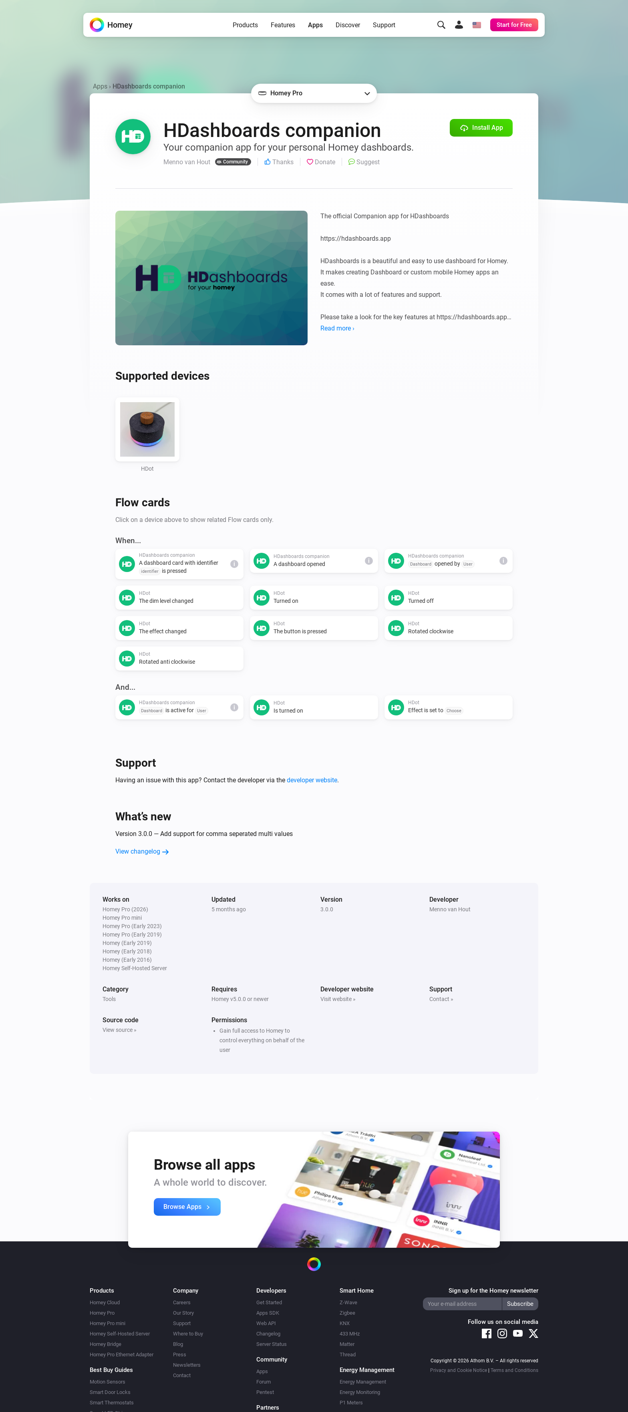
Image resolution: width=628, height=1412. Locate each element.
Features (283, 25)
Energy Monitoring (360, 1392)
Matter (347, 1344)
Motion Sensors (107, 1382)
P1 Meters (351, 1403)
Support (384, 25)
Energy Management (363, 1382)
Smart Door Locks (110, 1392)
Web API (266, 1323)
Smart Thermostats (112, 1403)
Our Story (183, 1313)
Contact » (441, 999)
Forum (263, 1382)
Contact (182, 1375)
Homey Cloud (105, 1302)
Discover (348, 25)
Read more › (337, 328)
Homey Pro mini (107, 1323)
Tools (109, 999)
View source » (120, 1030)
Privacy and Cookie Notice (458, 1370)
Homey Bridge (105, 1344)
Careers (182, 1302)
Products (245, 25)
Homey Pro (102, 1313)
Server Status (271, 1344)
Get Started (269, 1302)
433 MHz (350, 1334)
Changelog (268, 1334)
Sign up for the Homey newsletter (493, 1290)
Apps (315, 25)
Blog (178, 1344)
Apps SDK (267, 1313)
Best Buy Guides (111, 1370)
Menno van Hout (450, 909)
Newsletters (187, 1365)
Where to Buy (188, 1334)
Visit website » (338, 999)
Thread (348, 1355)
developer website (312, 780)
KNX (345, 1323)
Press (179, 1355)
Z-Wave (348, 1302)
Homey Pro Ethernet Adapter (121, 1355)
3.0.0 (326, 909)
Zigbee (347, 1313)
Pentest (265, 1392)
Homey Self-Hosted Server (120, 1334)
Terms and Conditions (514, 1370)
